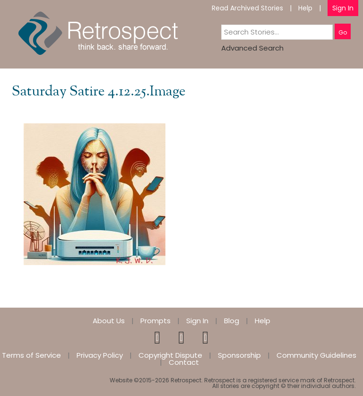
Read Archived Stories (247, 8)
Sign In (343, 8)
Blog (231, 320)
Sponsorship (239, 355)
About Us (109, 320)
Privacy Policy (100, 355)
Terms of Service (31, 355)
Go (342, 32)
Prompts (155, 320)
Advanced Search (252, 48)
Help (305, 8)
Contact (184, 362)
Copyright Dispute (170, 355)
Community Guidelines (316, 355)
